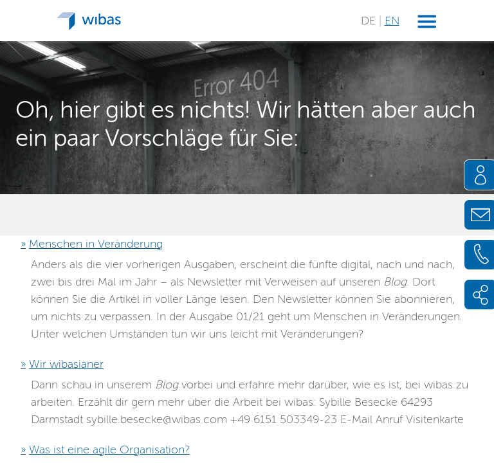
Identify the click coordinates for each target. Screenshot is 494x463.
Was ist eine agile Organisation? (109, 449)
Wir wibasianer (66, 364)
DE (370, 21)
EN (392, 21)
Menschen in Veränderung (96, 244)
